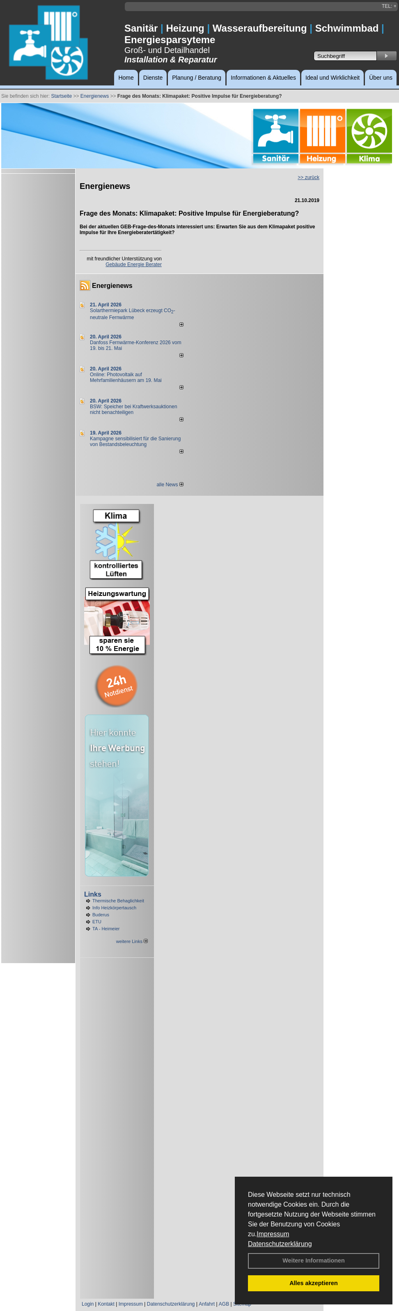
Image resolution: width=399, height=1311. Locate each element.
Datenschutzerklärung (280, 1243)
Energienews (112, 285)
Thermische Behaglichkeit (118, 900)
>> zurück (308, 177)
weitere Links (132, 941)
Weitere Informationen (313, 1260)
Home (125, 77)
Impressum (273, 1233)
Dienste (153, 77)
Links (92, 894)
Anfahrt (207, 1304)
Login (88, 1304)
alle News (169, 485)
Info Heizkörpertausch (114, 907)
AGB (224, 1304)
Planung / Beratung (196, 77)
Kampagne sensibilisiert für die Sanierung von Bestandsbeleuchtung (135, 441)
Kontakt (106, 1304)
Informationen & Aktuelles (263, 77)
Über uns (380, 77)
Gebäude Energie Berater (133, 264)
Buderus (100, 914)
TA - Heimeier (105, 928)
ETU (96, 921)
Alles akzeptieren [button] (313, 1283)
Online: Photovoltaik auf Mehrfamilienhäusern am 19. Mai (126, 377)
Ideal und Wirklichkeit (332, 77)
